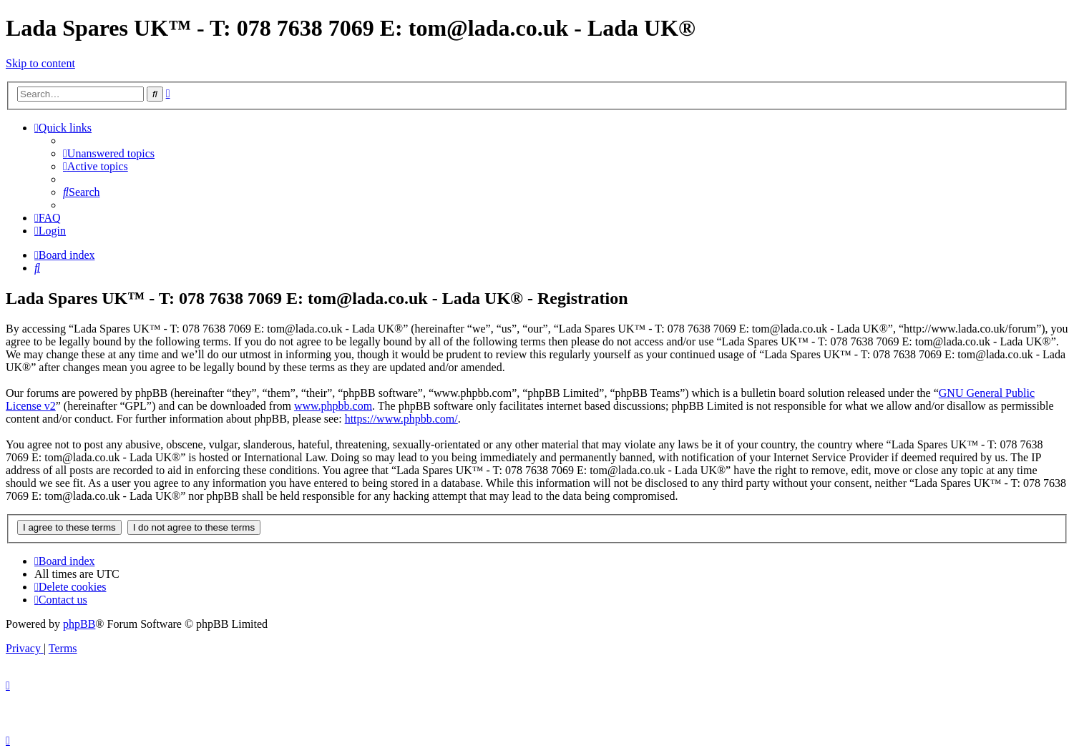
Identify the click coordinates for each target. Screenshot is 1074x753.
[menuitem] (109, 153)
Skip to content (40, 63)
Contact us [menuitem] (60, 600)
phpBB (79, 624)
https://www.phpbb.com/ (401, 419)
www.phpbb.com (333, 406)
